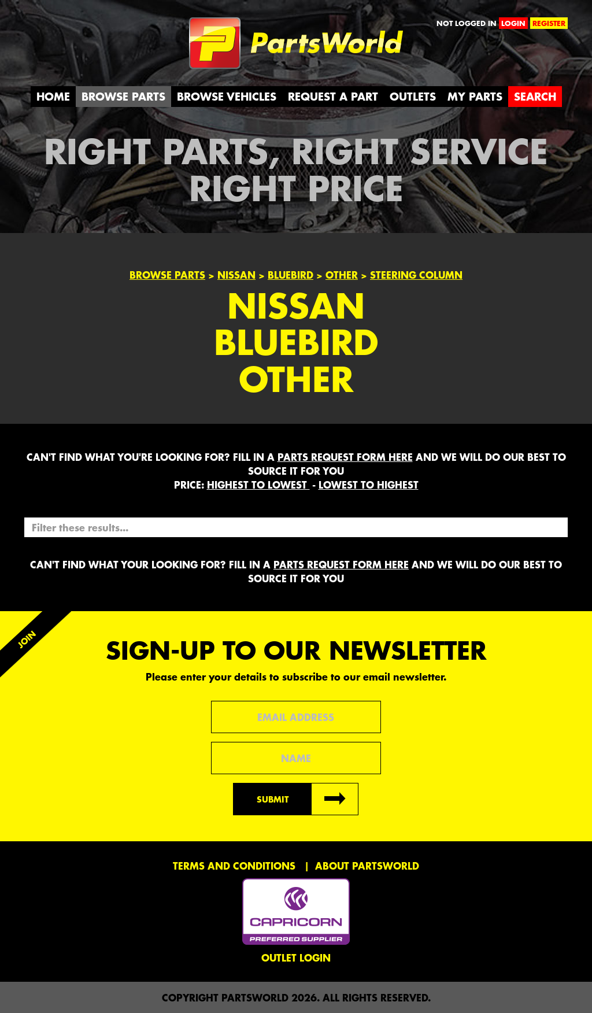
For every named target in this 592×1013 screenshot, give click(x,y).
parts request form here (345, 456)
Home (53, 96)
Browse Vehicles (226, 96)
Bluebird (290, 274)
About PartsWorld (367, 865)
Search (535, 96)
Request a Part (333, 96)
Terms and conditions (234, 865)
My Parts (474, 96)
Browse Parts (123, 96)
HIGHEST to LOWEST (258, 484)
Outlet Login (296, 957)
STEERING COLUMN (416, 274)
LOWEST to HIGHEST (369, 484)
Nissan (236, 274)
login (513, 23)
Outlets (413, 96)
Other (341, 274)
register (548, 23)
